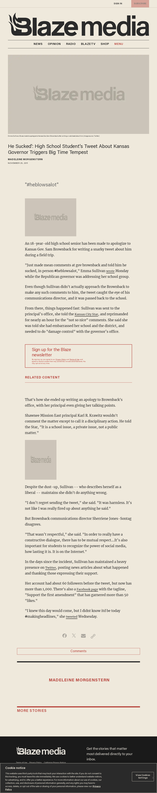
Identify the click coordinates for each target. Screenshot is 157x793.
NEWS (38, 44)
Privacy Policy (61, 359)
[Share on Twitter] (73, 636)
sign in (118, 4)
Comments (78, 652)
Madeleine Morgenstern (25, 159)
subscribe (139, 4)
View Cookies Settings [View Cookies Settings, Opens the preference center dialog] (143, 776)
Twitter (51, 567)
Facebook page (88, 589)
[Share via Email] (84, 636)
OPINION (54, 44)
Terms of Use (74, 359)
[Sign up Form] (105, 356)
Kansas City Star (88, 314)
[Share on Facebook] (63, 636)
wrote (111, 271)
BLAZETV (88, 44)
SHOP (105, 44)
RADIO (71, 44)
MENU (118, 44)
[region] (78, 778)
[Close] (153, 777)
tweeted (72, 616)
